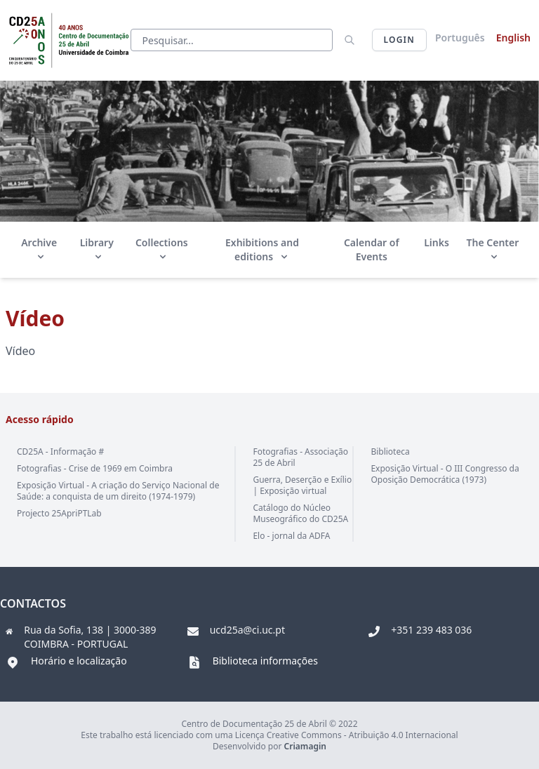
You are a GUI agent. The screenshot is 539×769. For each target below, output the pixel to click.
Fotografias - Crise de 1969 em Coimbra (95, 468)
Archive (39, 249)
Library (97, 249)
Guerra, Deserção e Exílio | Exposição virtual (302, 485)
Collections (161, 249)
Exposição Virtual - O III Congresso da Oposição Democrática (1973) (445, 474)
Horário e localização (79, 660)
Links (436, 242)
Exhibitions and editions (262, 249)
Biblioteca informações (265, 660)
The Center (493, 249)
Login (399, 40)
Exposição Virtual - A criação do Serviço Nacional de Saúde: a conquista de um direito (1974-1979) (118, 490)
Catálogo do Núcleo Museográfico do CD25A (300, 513)
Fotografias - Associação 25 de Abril (300, 457)
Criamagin (305, 746)
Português (460, 37)
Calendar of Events (371, 249)
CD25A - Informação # (60, 451)
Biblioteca (390, 451)
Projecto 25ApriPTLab (59, 513)
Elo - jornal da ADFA (291, 536)
